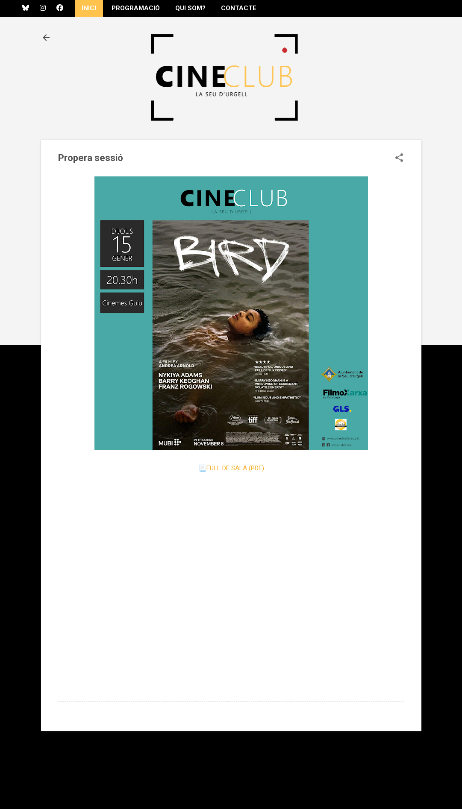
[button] (399, 158)
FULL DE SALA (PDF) (235, 468)
